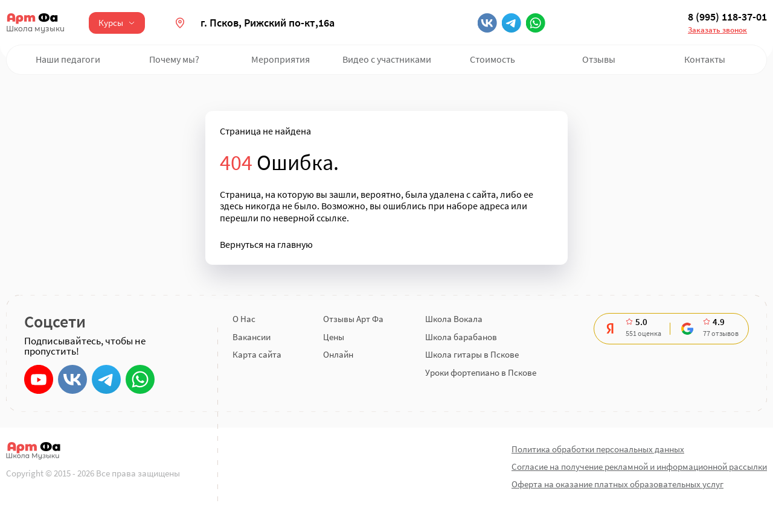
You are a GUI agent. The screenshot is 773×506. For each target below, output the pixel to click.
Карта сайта (257, 354)
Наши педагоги (68, 59)
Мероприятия (280, 59)
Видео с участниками (386, 59)
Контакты (704, 59)
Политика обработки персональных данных (598, 449)
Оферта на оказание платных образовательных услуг (617, 484)
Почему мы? (174, 59)
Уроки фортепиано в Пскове (480, 372)
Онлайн (338, 354)
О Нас (244, 318)
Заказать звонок (717, 30)
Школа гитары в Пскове (472, 354)
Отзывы (598, 59)
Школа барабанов (461, 337)
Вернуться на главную (266, 244)
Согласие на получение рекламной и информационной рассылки (639, 466)
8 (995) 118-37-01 (727, 17)
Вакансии (252, 337)
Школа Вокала (454, 318)
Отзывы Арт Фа (353, 318)
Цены (333, 337)
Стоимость (492, 59)
